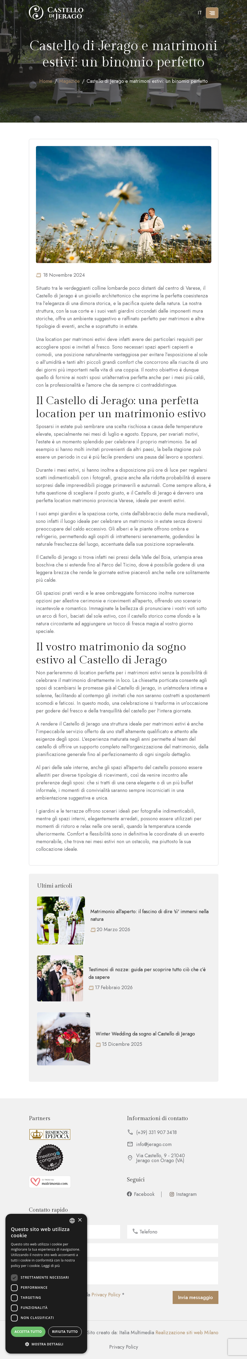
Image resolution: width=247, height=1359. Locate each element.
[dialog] (46, 1284)
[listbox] (72, 1220)
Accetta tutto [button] (28, 1331)
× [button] (80, 1220)
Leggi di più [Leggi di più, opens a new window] (51, 1265)
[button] (46, 1344)
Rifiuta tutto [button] (65, 1331)
